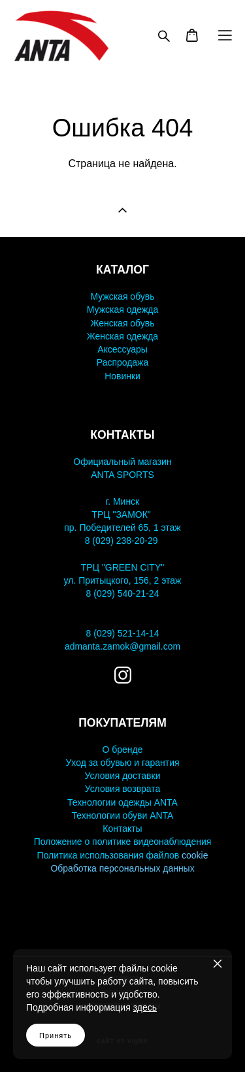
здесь (145, 1007)
